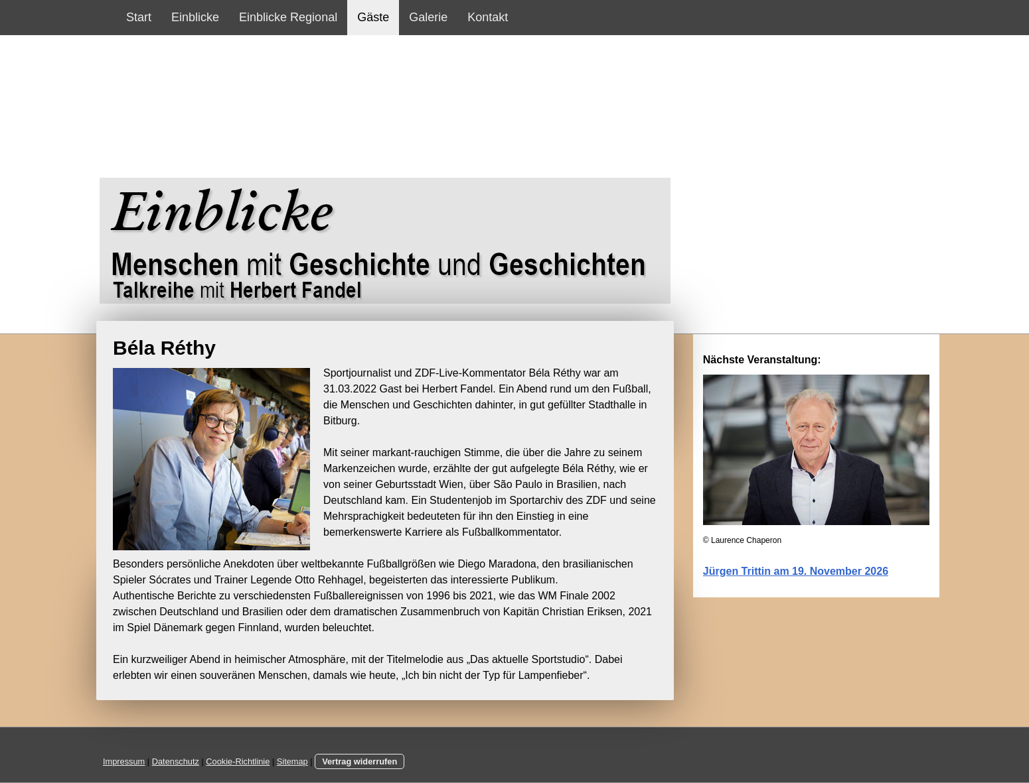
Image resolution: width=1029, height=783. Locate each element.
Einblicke (195, 17)
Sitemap (292, 761)
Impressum (124, 761)
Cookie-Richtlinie (238, 761)
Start (138, 17)
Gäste (373, 17)
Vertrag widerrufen (359, 761)
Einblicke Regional (288, 17)
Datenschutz (175, 761)
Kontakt (487, 17)
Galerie (428, 17)
